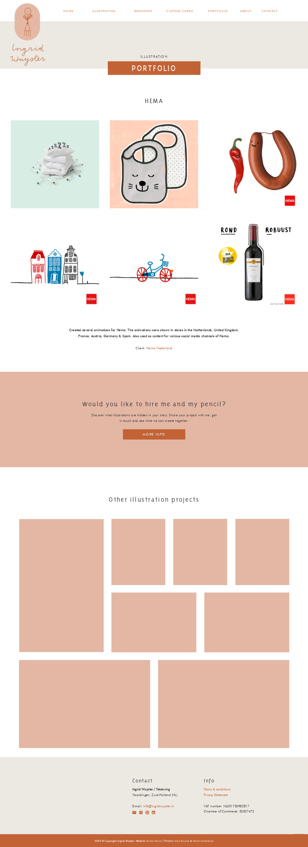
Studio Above (154, 840)
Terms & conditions (217, 789)
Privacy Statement (216, 795)
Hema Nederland (159, 348)
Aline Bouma (181, 840)
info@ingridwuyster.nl (158, 806)
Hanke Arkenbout (203, 840)
